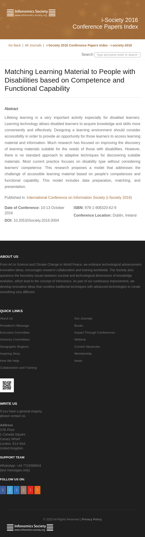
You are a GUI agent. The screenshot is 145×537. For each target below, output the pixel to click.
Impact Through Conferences (94, 332)
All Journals (33, 45)
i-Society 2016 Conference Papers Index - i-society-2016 (88, 45)
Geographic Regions (14, 346)
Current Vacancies (87, 346)
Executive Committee (15, 332)
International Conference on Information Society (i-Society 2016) (79, 197)
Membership (83, 353)
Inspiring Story (10, 353)
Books (78, 325)
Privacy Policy (92, 519)
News (78, 360)
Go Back (14, 45)
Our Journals (83, 318)
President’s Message (14, 325)
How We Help (9, 360)
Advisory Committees (15, 339)
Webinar (80, 339)
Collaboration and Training (18, 367)
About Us (6, 318)
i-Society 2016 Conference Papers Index (105, 23)
